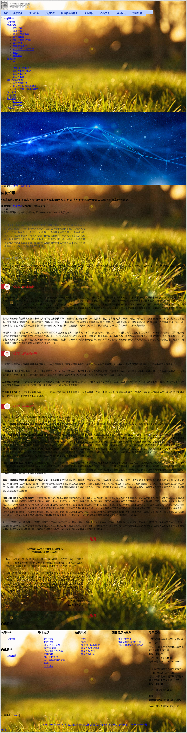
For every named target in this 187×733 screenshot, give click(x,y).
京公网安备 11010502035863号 (131, 724)
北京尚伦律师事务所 (28, 212)
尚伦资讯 (25, 186)
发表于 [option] (63, 212)
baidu (16, 715)
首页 (15, 186)
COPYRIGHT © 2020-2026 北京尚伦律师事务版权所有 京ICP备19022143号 (78, 724)
